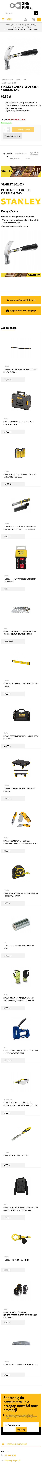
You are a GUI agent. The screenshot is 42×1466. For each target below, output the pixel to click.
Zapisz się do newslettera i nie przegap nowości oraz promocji (20, 1404)
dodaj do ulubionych (12, 136)
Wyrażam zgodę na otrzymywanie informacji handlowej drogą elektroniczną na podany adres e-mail (22, 1416)
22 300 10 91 (10, 1455)
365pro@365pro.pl (29, 310)
